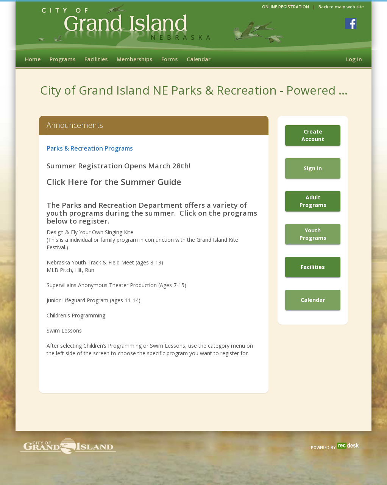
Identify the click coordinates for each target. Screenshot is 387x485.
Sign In (313, 168)
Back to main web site (341, 6)
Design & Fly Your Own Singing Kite (90, 232)
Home (33, 59)
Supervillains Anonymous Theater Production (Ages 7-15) (117, 285)
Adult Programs (313, 201)
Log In (354, 59)
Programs (62, 59)
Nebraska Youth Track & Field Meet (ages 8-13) (105, 262)
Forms (169, 59)
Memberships (134, 59)
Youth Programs (313, 234)
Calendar (199, 59)
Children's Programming (76, 315)
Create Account (312, 135)
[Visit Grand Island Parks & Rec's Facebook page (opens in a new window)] (350, 23)
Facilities (96, 59)
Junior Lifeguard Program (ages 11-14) (94, 300)
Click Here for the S (86, 181)
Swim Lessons (64, 330)
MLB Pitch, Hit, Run (71, 270)
